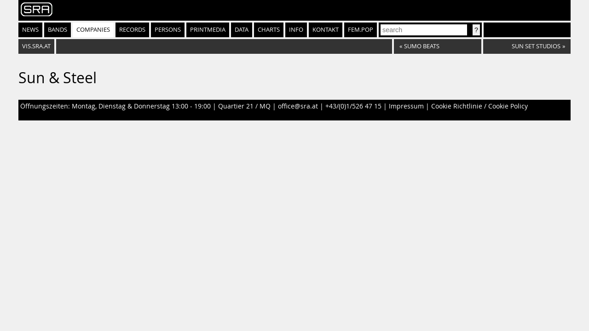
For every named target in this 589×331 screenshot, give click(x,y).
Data (241, 30)
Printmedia (207, 30)
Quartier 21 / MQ (244, 106)
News (30, 30)
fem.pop (360, 30)
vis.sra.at (36, 46)
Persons (168, 30)
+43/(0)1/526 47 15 (353, 106)
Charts (269, 30)
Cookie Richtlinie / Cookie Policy (479, 106)
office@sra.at (298, 106)
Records (132, 30)
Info (296, 30)
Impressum (406, 106)
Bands (57, 30)
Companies (93, 30)
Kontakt (325, 30)
